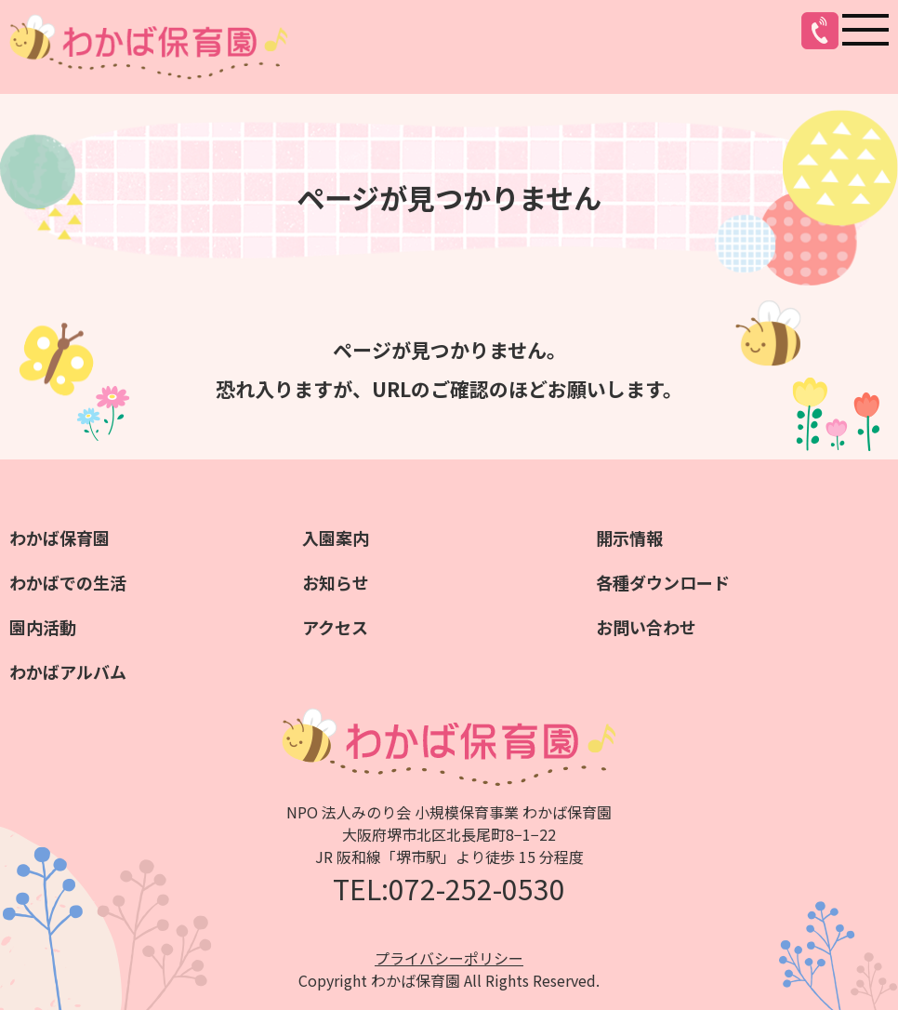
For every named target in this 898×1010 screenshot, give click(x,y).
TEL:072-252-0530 (449, 888)
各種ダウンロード (663, 582)
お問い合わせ (646, 627)
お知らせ (335, 582)
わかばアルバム (67, 671)
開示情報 (629, 537)
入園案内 (335, 537)
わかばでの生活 (67, 582)
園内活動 (42, 627)
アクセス (335, 627)
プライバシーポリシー (449, 958)
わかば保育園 (59, 537)
